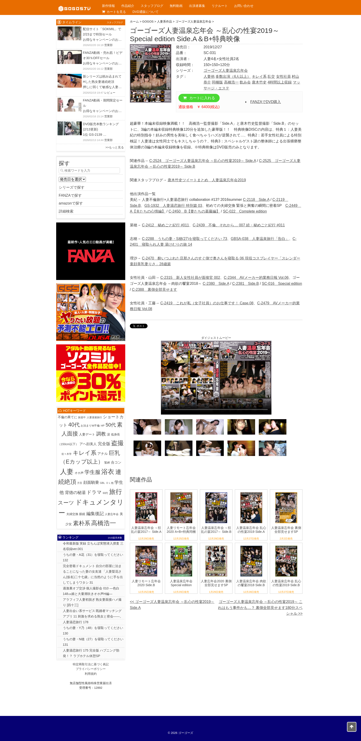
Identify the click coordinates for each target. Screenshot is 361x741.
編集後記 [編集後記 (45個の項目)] (95, 513)
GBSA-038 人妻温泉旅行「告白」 (260, 239)
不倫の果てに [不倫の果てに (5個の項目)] (67, 417)
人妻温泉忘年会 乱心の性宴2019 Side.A (251, 529)
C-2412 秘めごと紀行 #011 (165, 225)
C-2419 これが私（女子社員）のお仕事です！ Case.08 (206, 303)
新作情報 (108, 6)
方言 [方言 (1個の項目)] (79, 483)
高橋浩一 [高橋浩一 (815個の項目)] (103, 523)
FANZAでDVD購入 (265, 102)
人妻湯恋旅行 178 (75, 622)
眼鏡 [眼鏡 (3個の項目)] (82, 514)
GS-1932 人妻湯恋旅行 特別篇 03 (173, 206)
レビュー (109, 92)
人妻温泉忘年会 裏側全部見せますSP (286, 529)
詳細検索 (66, 211)
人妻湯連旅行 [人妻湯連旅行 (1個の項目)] (94, 417)
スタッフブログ (152, 6)
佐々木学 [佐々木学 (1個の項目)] (66, 454)
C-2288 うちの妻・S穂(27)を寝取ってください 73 (184, 239)
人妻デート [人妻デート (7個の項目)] (87, 434)
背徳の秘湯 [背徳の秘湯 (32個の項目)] (75, 492)
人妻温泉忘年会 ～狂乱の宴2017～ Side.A (146, 529)
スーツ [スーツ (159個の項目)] (66, 503)
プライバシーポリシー (91, 669)
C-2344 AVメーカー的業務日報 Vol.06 (256, 278)
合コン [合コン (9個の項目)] (116, 462)
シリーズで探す (71, 187)
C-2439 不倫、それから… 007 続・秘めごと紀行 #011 (239, 225)
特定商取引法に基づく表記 (91, 664)
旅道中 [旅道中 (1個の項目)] (82, 417)
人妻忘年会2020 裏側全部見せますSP (216, 583)
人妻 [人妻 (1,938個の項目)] (66, 471)
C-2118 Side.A (256, 200)
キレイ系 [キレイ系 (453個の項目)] (84, 453)
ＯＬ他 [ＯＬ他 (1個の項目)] (110, 483)
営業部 (108, 45)
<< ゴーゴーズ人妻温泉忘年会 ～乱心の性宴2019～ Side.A (172, 605)
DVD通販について (145, 12)
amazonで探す (71, 203)
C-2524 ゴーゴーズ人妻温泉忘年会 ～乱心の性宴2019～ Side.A (202, 161)
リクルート (220, 6)
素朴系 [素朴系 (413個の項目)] (81, 523)
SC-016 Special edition (282, 283)
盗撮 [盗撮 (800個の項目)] (117, 443)
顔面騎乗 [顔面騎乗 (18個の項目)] (91, 482)
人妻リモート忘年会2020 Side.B (146, 583)
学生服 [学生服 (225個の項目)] (92, 472)
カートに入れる (199, 98)
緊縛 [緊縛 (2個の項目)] (107, 462)
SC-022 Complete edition (245, 211)
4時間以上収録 (280, 82)
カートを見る (114, 12)
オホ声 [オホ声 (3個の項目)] (79, 473)
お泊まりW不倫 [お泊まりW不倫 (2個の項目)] (90, 425)
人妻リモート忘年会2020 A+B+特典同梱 (181, 529)
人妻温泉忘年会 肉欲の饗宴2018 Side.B (251, 583)
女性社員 (283, 76)
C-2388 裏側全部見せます (154, 289)
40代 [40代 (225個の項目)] (74, 425)
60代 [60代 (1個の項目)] (105, 493)
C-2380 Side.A (216, 283)
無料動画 (176, 6)
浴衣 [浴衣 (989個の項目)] (107, 471)
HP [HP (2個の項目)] (103, 425)
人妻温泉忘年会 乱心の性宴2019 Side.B (286, 583)
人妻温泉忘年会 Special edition (181, 583)
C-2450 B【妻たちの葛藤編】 (194, 211)
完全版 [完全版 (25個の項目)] (104, 443)
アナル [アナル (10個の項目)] (102, 454)
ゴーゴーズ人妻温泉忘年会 (226, 70)
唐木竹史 (259, 82)
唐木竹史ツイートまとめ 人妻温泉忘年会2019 (207, 180)
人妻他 (209, 76)
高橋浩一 (231, 82)
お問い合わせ (243, 6)
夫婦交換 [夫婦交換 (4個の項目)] (72, 514)
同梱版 (217, 82)
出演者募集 (197, 6)
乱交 (271, 76)
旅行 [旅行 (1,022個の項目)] (115, 491)
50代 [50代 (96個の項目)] (111, 424)
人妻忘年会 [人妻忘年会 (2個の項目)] (112, 514)
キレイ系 (259, 76)
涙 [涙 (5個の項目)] (108, 434)
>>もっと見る (114, 147)
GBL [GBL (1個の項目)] (102, 483)
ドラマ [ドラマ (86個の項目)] (94, 492)
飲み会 (245, 82)
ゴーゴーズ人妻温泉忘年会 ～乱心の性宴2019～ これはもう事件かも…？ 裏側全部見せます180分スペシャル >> (260, 607)
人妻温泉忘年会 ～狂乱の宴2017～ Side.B (216, 529)
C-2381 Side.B (245, 283)
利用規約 (91, 673)
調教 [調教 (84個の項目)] (101, 433)
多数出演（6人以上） (233, 76)
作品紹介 (127, 6)
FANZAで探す (70, 195)
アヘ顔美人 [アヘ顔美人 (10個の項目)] (88, 444)
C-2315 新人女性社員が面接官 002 (190, 278)
